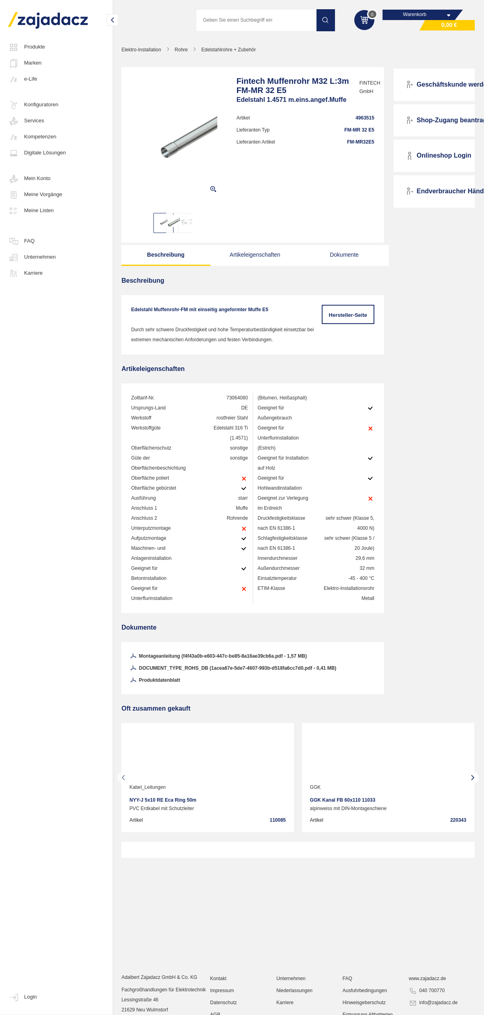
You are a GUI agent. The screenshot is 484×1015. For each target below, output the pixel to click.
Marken (24, 63)
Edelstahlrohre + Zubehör (229, 50)
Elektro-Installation (141, 50)
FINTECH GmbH (366, 87)
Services (26, 121)
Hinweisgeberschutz (364, 1005)
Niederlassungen (294, 993)
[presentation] (124, 778)
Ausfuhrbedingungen (365, 993)
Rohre (181, 50)
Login (22, 997)
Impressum (222, 993)
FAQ (21, 241)
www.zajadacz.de (427, 981)
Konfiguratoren (33, 105)
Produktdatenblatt (155, 681)
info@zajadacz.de (433, 1005)
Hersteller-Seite (348, 315)
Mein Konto (29, 178)
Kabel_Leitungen (148, 787)
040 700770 (427, 993)
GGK (315, 787)
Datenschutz (223, 1005)
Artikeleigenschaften (253, 254)
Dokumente (340, 254)
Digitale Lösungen (37, 153)
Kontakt (218, 981)
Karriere (25, 273)
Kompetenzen (32, 137)
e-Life (22, 79)
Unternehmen (32, 257)
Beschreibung (165, 254)
